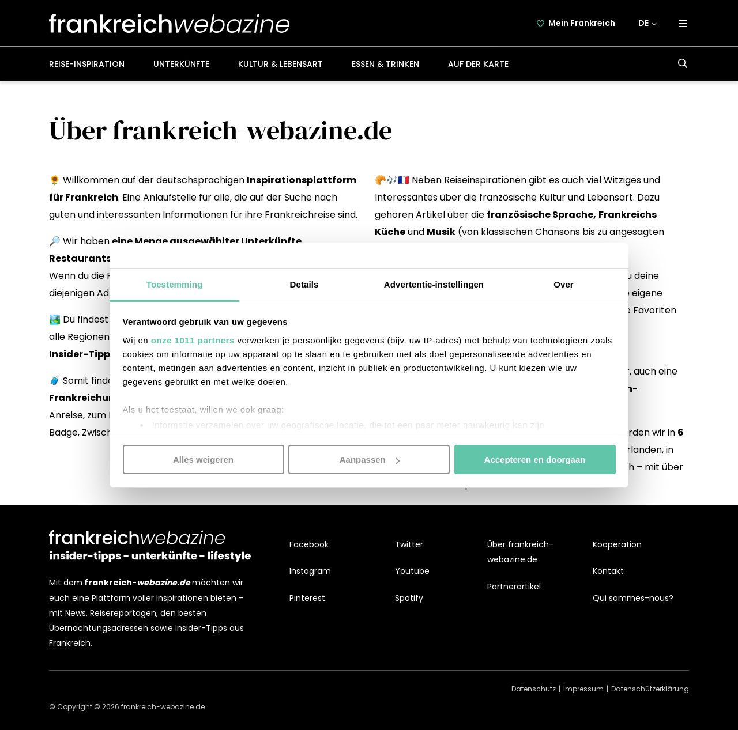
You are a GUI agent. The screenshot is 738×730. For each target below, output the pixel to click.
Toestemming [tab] (174, 284)
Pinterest (307, 598)
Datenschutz (533, 689)
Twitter (409, 544)
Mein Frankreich (581, 23)
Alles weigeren (203, 459)
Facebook (309, 544)
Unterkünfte (181, 64)
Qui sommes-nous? (633, 598)
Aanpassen (370, 459)
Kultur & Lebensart (280, 64)
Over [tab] (564, 284)
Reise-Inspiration (87, 64)
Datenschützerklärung (650, 689)
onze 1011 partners (193, 340)
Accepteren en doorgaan (535, 459)
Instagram (310, 571)
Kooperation (617, 544)
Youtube (412, 571)
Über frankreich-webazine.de (520, 552)
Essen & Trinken (385, 64)
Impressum (583, 689)
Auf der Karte (478, 64)
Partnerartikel (514, 586)
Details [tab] (304, 284)
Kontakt (608, 571)
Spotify (409, 598)
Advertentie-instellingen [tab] (434, 284)
